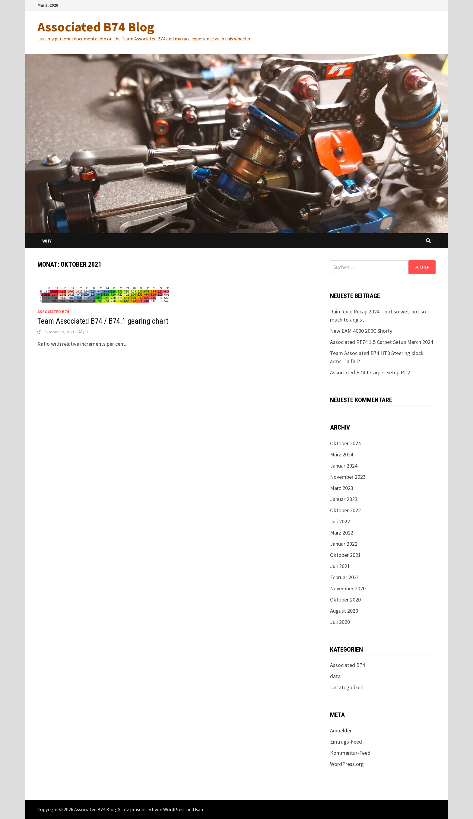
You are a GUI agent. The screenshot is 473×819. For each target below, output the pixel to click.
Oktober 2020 (345, 599)
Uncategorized (346, 687)
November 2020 (348, 588)
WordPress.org (347, 763)
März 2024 (341, 454)
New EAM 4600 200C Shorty (361, 330)
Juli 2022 (340, 521)
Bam (200, 809)
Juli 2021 (340, 566)
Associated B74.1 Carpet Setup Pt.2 (370, 372)
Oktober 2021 (345, 554)
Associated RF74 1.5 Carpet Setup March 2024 (381, 341)
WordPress (174, 809)
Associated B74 (53, 311)
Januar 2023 (343, 499)
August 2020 (344, 610)
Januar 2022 (343, 543)
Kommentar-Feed (350, 752)
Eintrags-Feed (346, 741)
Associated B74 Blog (95, 26)
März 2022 (341, 532)
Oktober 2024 (345, 443)
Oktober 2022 (345, 510)
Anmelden (341, 730)
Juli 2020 (340, 621)
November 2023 (348, 476)
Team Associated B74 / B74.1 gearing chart (102, 321)
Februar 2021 (344, 577)
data (335, 676)
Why (47, 241)
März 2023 (341, 487)
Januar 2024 (343, 465)
